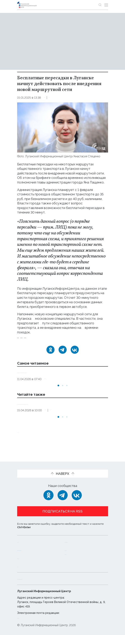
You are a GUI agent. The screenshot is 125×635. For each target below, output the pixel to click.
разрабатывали (44, 319)
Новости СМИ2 (29, 445)
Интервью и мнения (81, 537)
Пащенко (42, 340)
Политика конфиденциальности (44, 578)
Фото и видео (28, 558)
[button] (58, 394)
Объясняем (74, 554)
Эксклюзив (70, 97)
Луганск (24, 340)
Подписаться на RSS (63, 507)
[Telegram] (63, 354)
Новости (24, 537)
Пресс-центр (76, 545)
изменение (72, 323)
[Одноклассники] (50, 354)
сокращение (26, 332)
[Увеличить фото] (62, 127)
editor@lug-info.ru (31, 617)
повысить (24, 194)
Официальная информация (28, 547)
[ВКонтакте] (75, 354)
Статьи (23, 566)
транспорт (61, 340)
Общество (51, 97)
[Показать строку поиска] (100, 5)
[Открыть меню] (106, 5)
